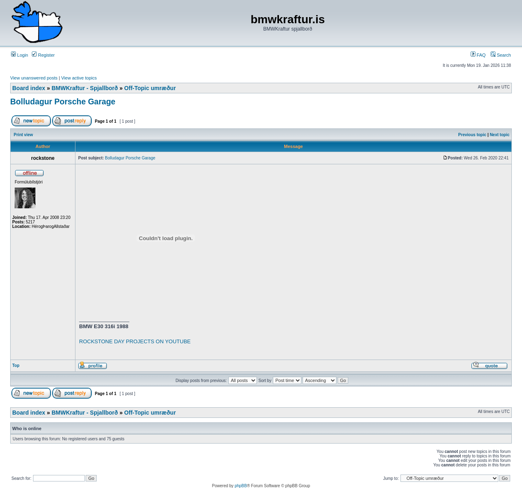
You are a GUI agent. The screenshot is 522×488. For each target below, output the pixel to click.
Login (19, 55)
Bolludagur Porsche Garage (62, 101)
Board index (28, 88)
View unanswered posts (34, 77)
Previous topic (472, 134)
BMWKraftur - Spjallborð (84, 88)
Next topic (499, 134)
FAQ (478, 55)
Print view (23, 134)
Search (501, 55)
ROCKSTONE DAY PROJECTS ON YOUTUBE (135, 341)
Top (16, 365)
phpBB (240, 486)
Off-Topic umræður (150, 88)
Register (43, 55)
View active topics (79, 77)
